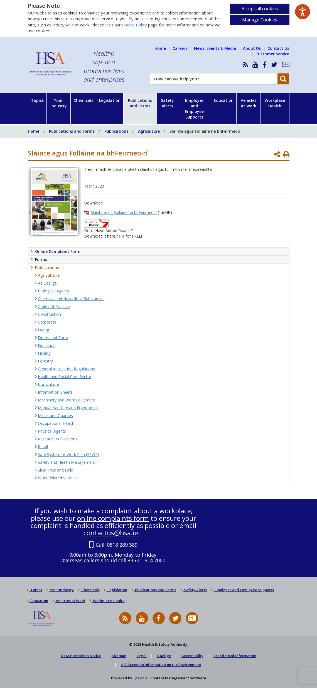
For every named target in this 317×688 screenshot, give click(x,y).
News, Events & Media (215, 48)
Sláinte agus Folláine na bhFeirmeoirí (124, 212)
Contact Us (278, 48)
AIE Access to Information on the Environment (161, 664)
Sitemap (119, 655)
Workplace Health (275, 103)
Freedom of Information (235, 655)
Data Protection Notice (81, 655)
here (121, 236)
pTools (141, 677)
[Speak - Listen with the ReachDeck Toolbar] (302, 11)
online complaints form (113, 518)
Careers (180, 48)
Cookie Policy (134, 25)
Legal (142, 655)
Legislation (110, 100)
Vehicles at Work (248, 103)
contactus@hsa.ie (110, 532)
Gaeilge (164, 655)
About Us (252, 48)
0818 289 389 (122, 544)
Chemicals (83, 100)
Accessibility (192, 655)
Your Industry (58, 103)
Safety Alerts (167, 103)
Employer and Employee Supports (194, 109)
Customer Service (272, 53)
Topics (37, 100)
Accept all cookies (260, 9)
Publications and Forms (140, 103)
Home (160, 48)
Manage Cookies (259, 20)
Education (224, 100)
